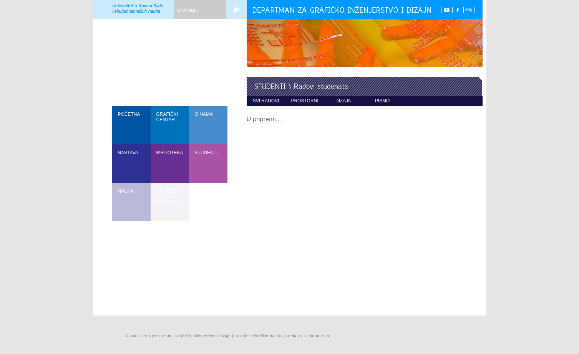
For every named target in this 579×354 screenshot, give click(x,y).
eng (468, 9)
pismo (382, 101)
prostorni (304, 101)
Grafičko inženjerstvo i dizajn (203, 336)
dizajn (343, 101)
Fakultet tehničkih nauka (258, 336)
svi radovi (266, 101)
